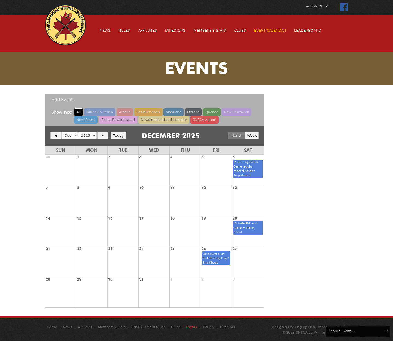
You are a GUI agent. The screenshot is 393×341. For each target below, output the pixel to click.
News (105, 30)
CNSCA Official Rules (148, 327)
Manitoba (173, 112)
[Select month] (69, 135)
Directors (175, 30)
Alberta (125, 112)
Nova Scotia (85, 120)
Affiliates (147, 30)
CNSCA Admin (204, 120)
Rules (124, 30)
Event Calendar (270, 30)
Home (52, 327)
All (78, 112)
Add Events (63, 99)
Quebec (211, 112)
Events (191, 327)
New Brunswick (236, 112)
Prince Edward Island (118, 120)
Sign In (314, 6)
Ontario (193, 112)
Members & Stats (209, 30)
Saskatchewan (148, 112)
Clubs (240, 30)
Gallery (208, 327)
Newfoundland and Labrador (164, 120)
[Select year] (87, 135)
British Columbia (100, 112)
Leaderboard (307, 30)
